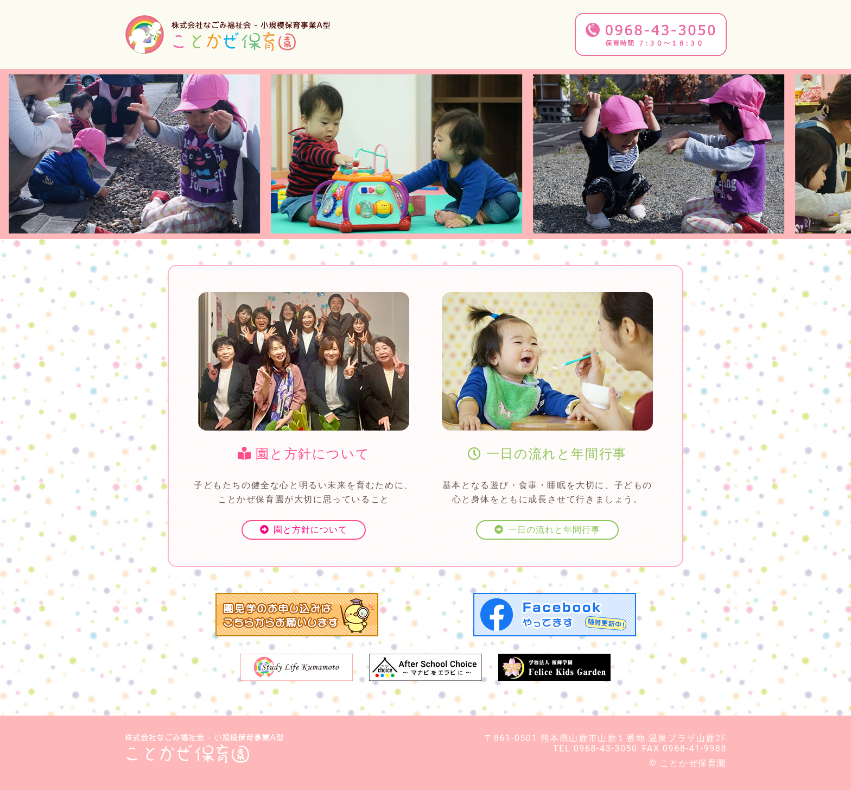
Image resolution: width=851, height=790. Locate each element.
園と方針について (303, 529)
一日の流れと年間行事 (547, 529)
